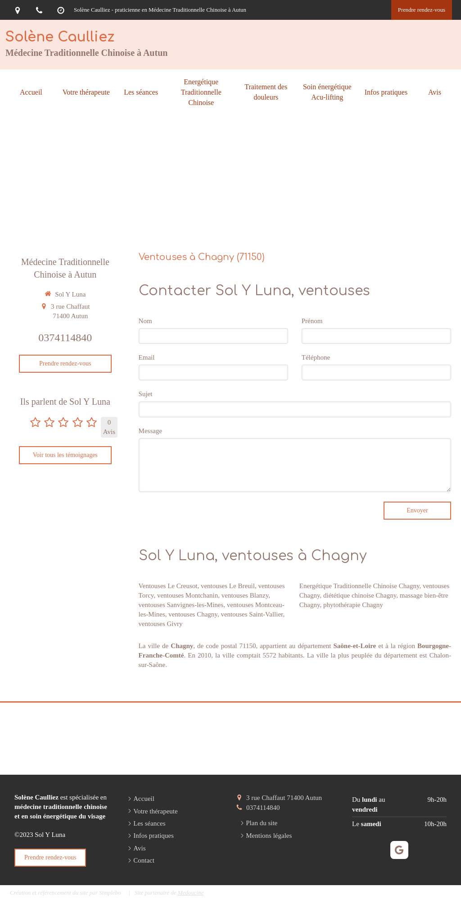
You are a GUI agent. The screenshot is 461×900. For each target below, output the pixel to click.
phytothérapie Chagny (353, 604)
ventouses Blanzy (244, 595)
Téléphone (316, 357)
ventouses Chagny (192, 614)
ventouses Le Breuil (228, 585)
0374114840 (65, 337)
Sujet (146, 393)
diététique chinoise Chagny (359, 595)
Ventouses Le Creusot (168, 585)
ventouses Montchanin (187, 595)
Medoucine (191, 892)
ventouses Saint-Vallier (252, 614)
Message (151, 430)
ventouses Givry (161, 623)
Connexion (436, 891)
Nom (145, 320)
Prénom (312, 320)
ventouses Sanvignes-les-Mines (181, 604)
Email (147, 357)
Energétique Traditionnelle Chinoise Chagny (359, 585)
